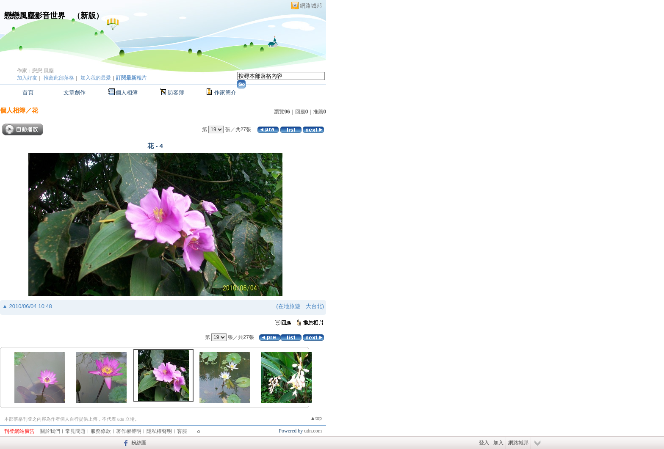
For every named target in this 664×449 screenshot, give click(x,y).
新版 (88, 15)
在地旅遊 (289, 306)
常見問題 (75, 431)
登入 (484, 443)
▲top (316, 418)
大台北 (314, 306)
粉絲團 (139, 443)
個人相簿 (127, 92)
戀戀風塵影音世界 (34, 15)
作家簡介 (225, 92)
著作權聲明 (128, 431)
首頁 (27, 92)
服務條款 (101, 431)
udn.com (313, 431)
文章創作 (75, 92)
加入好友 (27, 78)
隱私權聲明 (159, 431)
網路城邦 (311, 6)
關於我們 (50, 431)
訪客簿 (176, 92)
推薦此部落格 (59, 78)
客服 (182, 431)
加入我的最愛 (95, 78)
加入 (498, 443)
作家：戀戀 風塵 (35, 71)
